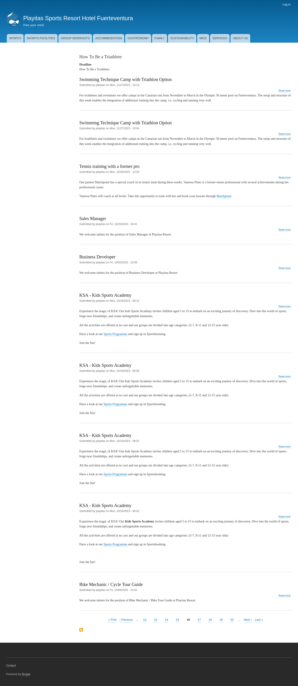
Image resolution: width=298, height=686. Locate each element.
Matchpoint (223, 196)
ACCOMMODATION (108, 38)
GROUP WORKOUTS (75, 38)
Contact (11, 665)
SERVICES (219, 38)
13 (155, 619)
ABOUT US (240, 38)
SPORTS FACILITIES (41, 38)
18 (210, 619)
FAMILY (159, 38)
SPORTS (15, 38)
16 (188, 619)
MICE (203, 38)
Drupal (26, 674)
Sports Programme (115, 334)
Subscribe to (81, 630)
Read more (285, 90)
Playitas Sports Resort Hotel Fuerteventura (78, 18)
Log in (287, 4)
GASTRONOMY (138, 38)
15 (177, 619)
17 (199, 619)
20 (231, 619)
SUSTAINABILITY (182, 38)
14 (166, 619)
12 (144, 619)
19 (221, 619)
